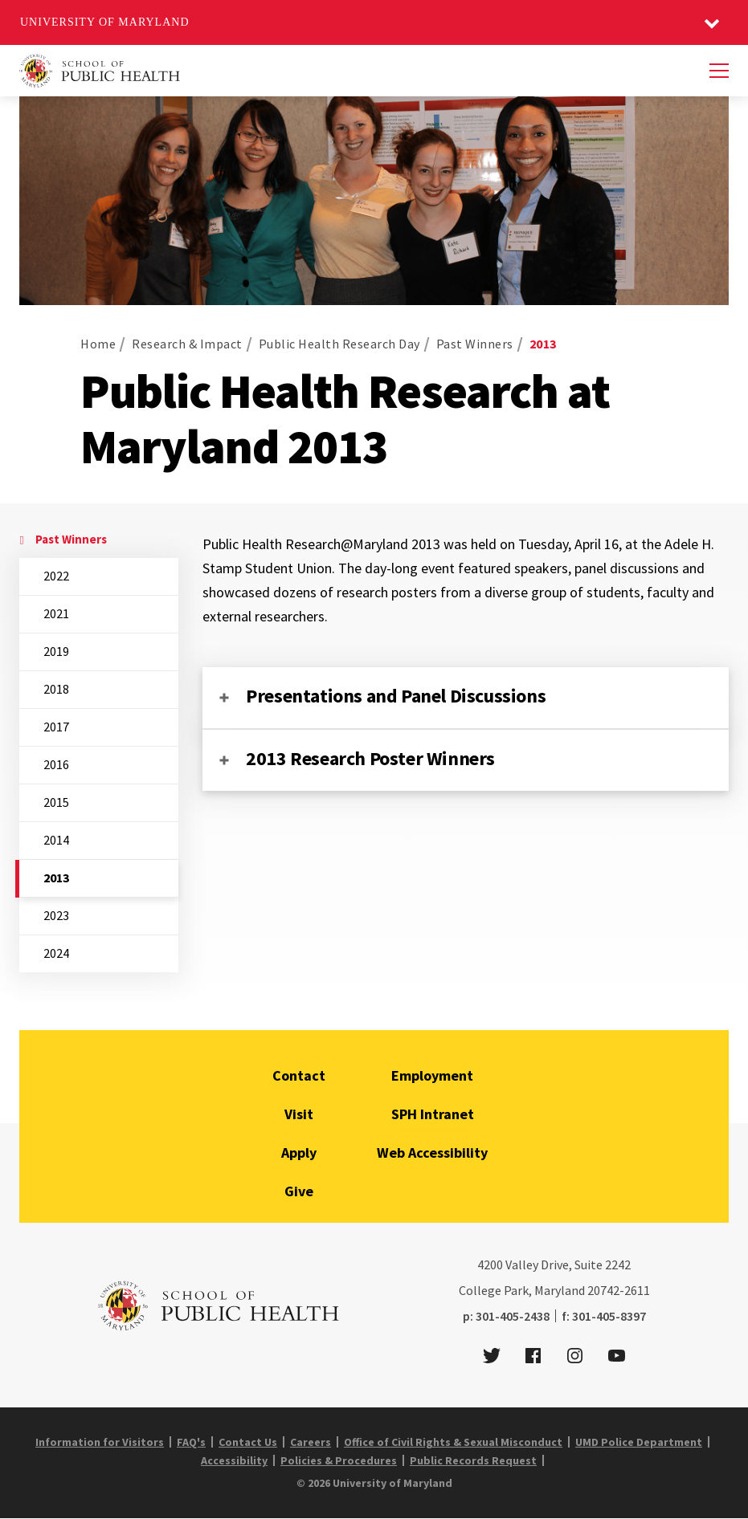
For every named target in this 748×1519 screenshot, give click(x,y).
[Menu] (719, 70)
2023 (56, 915)
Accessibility (234, 1460)
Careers (310, 1442)
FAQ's (191, 1442)
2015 (56, 802)
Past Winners (474, 344)
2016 (56, 764)
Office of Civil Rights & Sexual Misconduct (453, 1442)
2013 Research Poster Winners (370, 758)
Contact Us (248, 1442)
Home (98, 344)
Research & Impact (187, 344)
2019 (56, 651)
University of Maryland (105, 22)
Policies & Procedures (338, 1460)
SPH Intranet (432, 1114)
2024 (56, 953)
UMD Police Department (638, 1442)
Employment (432, 1075)
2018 (56, 689)
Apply (299, 1152)
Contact (298, 1075)
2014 (56, 840)
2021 (56, 613)
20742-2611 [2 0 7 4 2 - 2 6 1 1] (618, 1290)
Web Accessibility (432, 1152)
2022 (56, 576)
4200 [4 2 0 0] (490, 1264)
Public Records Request (473, 1460)
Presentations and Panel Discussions (396, 695)
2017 (56, 727)
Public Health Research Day (339, 344)
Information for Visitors (99, 1442)
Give (298, 1191)
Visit (298, 1114)
